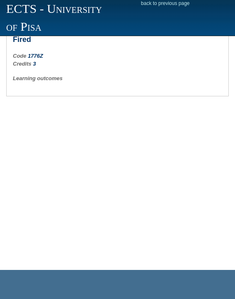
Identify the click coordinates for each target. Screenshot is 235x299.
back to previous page (165, 3)
